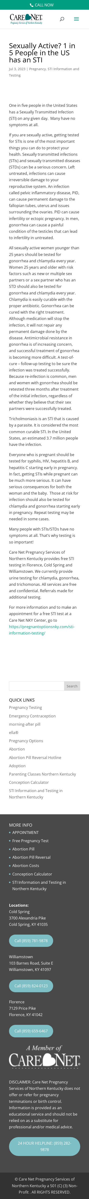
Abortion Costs (25, 865)
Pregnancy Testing (25, 707)
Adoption (17, 765)
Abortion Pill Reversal (31, 857)
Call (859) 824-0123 (31, 985)
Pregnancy (37, 69)
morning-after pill (24, 724)
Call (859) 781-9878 (31, 940)
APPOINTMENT (25, 832)
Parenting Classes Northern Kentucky (42, 774)
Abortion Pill (23, 849)
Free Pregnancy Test (30, 840)
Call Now (44, 5)
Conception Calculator (29, 782)
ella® (13, 732)
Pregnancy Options (26, 740)
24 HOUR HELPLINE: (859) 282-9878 (44, 1146)
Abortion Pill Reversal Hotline (35, 757)
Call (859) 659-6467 (31, 1031)
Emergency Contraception (32, 716)
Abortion (17, 749)
